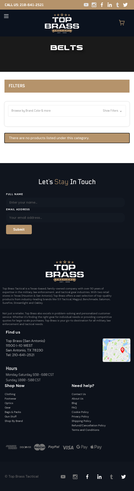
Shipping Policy (81, 421)
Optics (9, 403)
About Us (77, 398)
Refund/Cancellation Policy (89, 425)
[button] (67, 111)
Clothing (10, 394)
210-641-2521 (32, 5)
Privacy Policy (80, 416)
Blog (74, 403)
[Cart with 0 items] (124, 23)
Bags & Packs (13, 412)
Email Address (18, 209)
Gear (8, 407)
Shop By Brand (14, 421)
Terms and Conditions (85, 430)
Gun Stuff (11, 416)
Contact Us (79, 394)
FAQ (74, 407)
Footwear (10, 398)
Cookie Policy (80, 412)
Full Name (14, 194)
